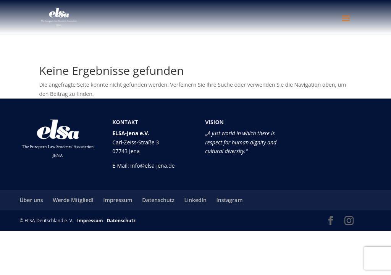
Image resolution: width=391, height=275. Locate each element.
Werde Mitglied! (73, 200)
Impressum (117, 200)
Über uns (31, 200)
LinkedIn (195, 200)
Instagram (230, 200)
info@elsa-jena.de (152, 165)
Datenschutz (158, 200)
